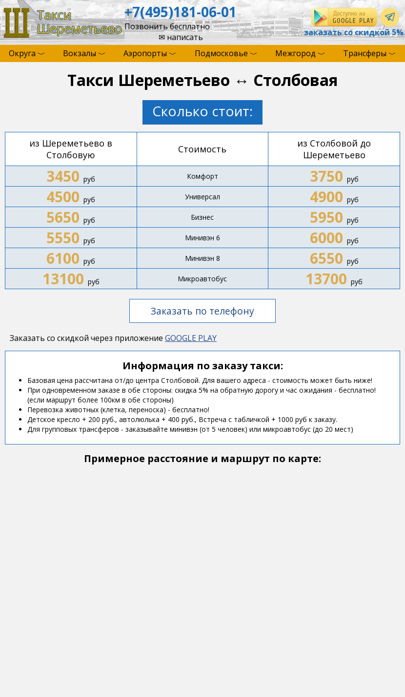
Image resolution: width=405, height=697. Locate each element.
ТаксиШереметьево (79, 21)
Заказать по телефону (202, 310)
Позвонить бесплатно (167, 26)
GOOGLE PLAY (191, 338)
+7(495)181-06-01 (180, 11)
